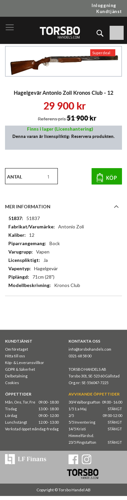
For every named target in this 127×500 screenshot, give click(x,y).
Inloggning (104, 5)
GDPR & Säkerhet (20, 369)
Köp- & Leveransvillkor (24, 362)
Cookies (12, 382)
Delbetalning (16, 376)
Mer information (27, 206)
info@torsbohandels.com (90, 349)
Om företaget (16, 349)
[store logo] (59, 32)
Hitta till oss (15, 356)
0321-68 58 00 (80, 356)
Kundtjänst (109, 11)
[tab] (63, 206)
